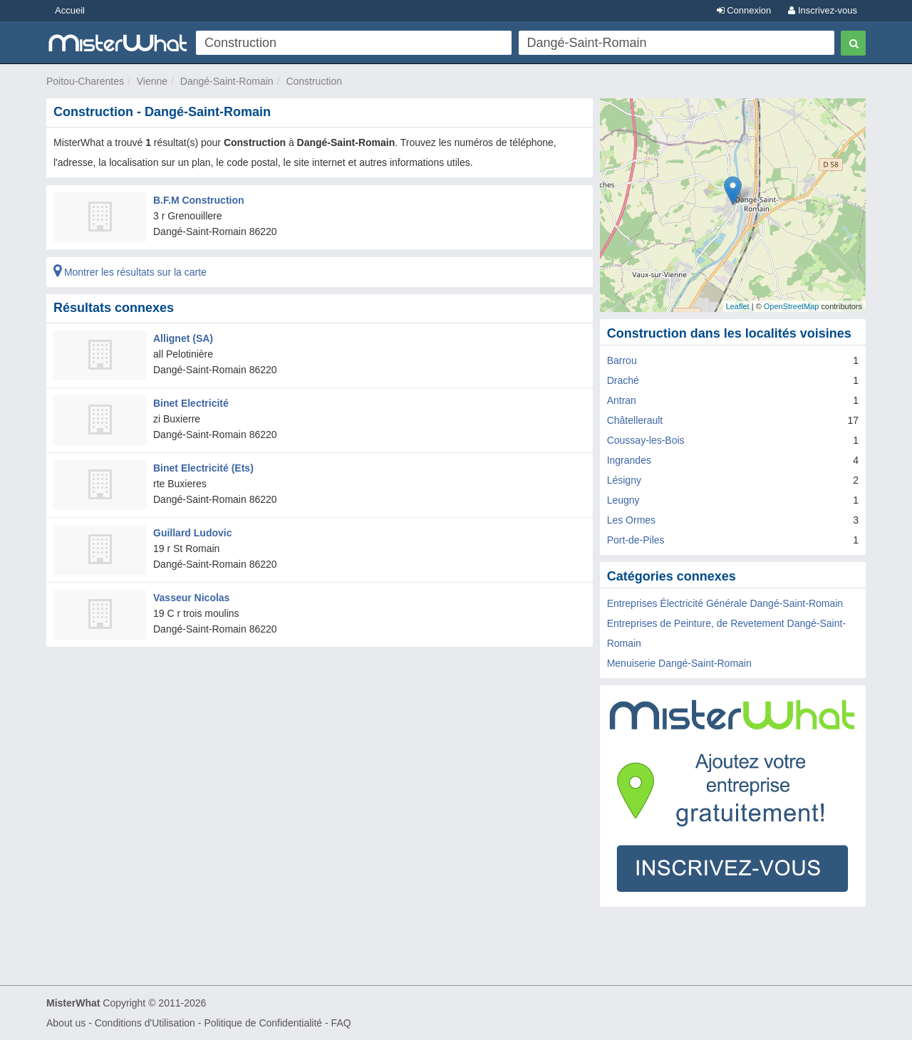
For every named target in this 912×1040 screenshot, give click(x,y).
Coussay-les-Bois (646, 440)
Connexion (744, 10)
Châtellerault (635, 420)
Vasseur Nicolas (191, 597)
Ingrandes (629, 460)
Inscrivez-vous (822, 10)
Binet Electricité (191, 403)
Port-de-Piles (636, 540)
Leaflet (738, 306)
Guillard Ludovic (192, 533)
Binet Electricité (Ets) (203, 468)
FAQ (341, 1023)
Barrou (622, 360)
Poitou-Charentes (85, 81)
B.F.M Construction (198, 200)
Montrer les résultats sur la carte (130, 272)
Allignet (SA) (183, 338)
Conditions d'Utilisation (145, 1023)
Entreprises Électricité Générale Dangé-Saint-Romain (725, 603)
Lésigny (624, 480)
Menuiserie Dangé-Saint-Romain (679, 663)
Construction (314, 81)
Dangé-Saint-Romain (227, 81)
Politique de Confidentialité (263, 1023)
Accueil (70, 10)
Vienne (152, 81)
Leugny (623, 500)
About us (66, 1023)
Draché (623, 380)
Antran (621, 400)
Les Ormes (631, 520)
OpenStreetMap (791, 306)
